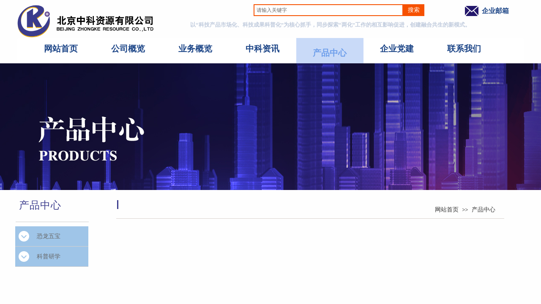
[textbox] (328, 10)
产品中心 (330, 52)
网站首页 (61, 48)
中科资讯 (262, 48)
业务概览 (195, 48)
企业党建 (397, 48)
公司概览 (128, 48)
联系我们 (464, 48)
